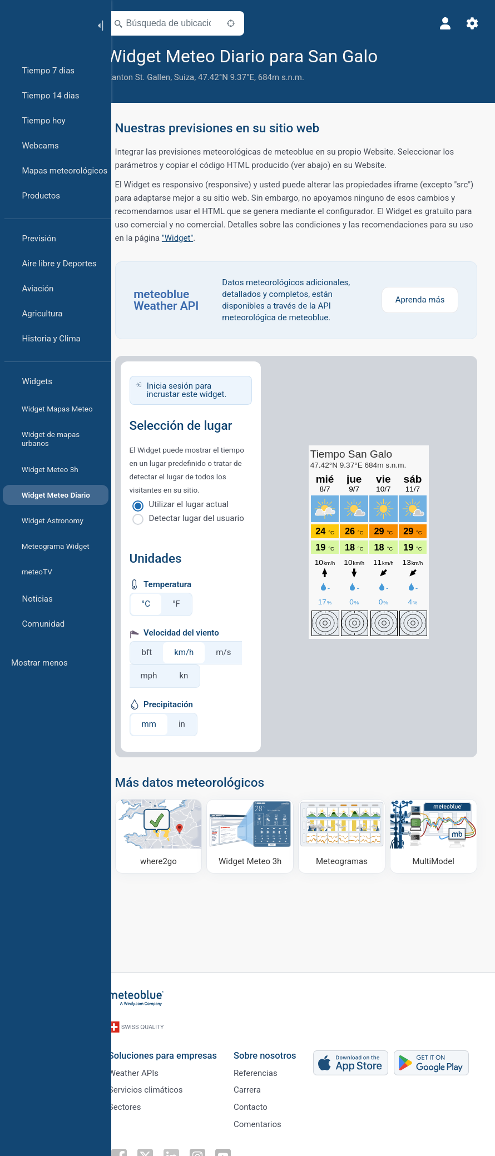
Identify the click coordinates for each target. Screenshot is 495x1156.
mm (164, 724)
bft (162, 652)
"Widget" (307, 238)
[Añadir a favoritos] (407, 55)
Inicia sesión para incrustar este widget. (202, 390)
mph (164, 676)
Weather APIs (147, 1067)
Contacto (264, 1104)
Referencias (269, 1067)
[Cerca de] (246, 23)
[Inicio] (44, 24)
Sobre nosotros (279, 1048)
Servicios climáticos (159, 1085)
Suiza (200, 77)
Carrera (261, 1085)
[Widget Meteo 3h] (259, 835)
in (197, 724)
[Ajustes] (470, 23)
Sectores (138, 1104)
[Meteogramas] (347, 835)
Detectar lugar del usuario (212, 518)
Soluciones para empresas (176, 1048)
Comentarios (271, 1122)
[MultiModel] (434, 835)
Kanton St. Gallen (154, 77)
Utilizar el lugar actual (205, 504)
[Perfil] (444, 23)
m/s (239, 652)
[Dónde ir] (172, 835)
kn (199, 676)
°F (192, 604)
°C (161, 604)
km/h (200, 652)
